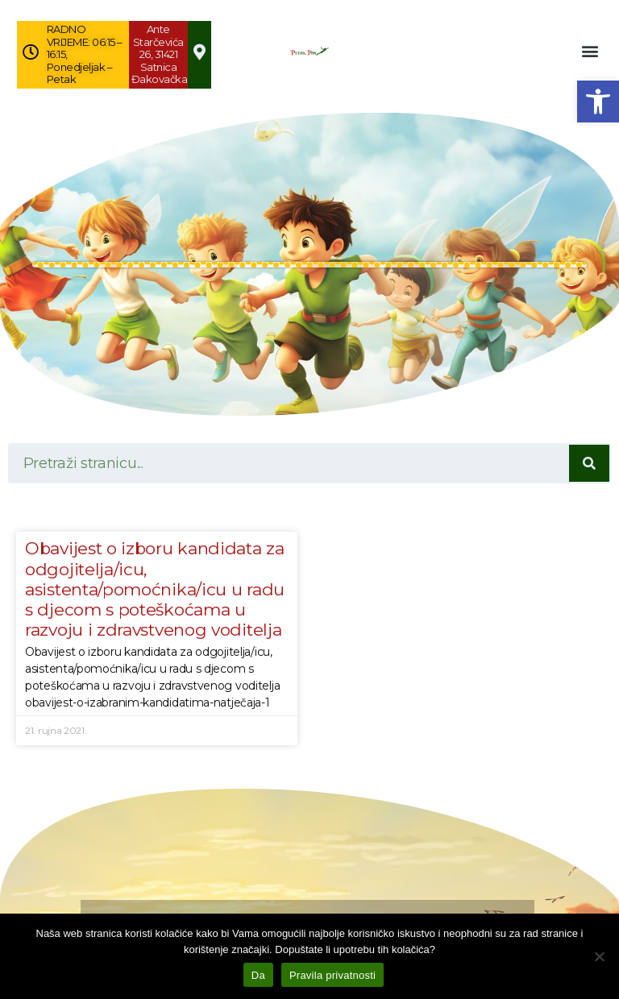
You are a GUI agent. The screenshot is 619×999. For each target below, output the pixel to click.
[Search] (589, 463)
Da (258, 975)
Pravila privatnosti (332, 975)
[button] (598, 101)
